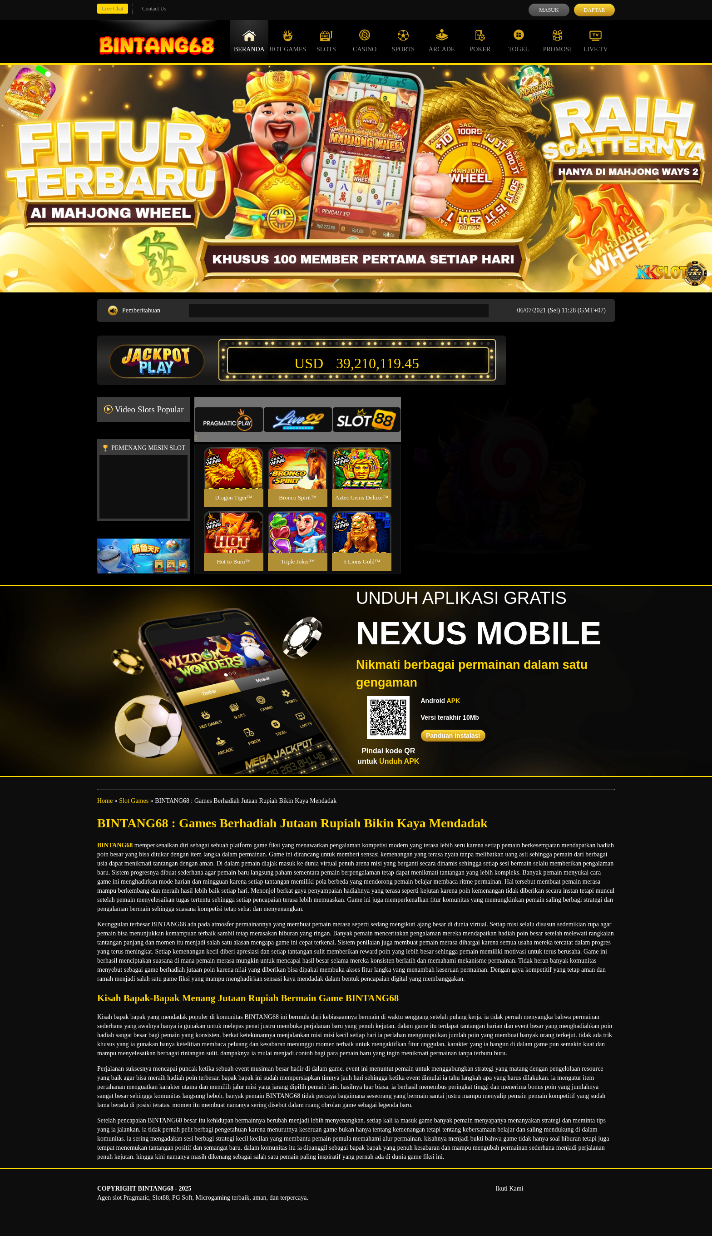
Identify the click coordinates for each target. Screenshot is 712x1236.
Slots (326, 41)
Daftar (594, 10)
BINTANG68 (115, 845)
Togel (518, 41)
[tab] (229, 419)
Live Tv (595, 41)
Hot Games (287, 41)
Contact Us (154, 8)
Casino (364, 41)
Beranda (249, 41)
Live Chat (113, 8)
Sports (403, 41)
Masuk (549, 10)
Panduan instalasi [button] (453, 735)
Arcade (442, 41)
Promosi (557, 41)
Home (105, 800)
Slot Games (133, 800)
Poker (480, 41)
